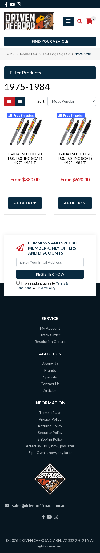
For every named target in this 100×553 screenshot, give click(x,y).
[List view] (19, 101)
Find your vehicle (50, 41)
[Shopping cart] (89, 21)
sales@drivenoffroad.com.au (38, 505)
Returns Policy (50, 426)
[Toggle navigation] (68, 21)
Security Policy (50, 432)
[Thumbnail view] (9, 101)
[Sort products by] (71, 101)
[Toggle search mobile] (78, 21)
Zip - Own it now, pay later (50, 452)
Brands (50, 370)
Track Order (50, 335)
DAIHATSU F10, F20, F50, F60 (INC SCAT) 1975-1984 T (25, 158)
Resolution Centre (50, 341)
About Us (50, 363)
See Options (25, 203)
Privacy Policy (46, 288)
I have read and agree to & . (42, 285)
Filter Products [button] (25, 73)
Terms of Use (50, 412)
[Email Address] (50, 262)
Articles (50, 390)
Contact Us (50, 383)
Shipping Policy (50, 439)
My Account (50, 328)
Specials (50, 377)
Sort (41, 101)
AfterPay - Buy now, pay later (50, 446)
